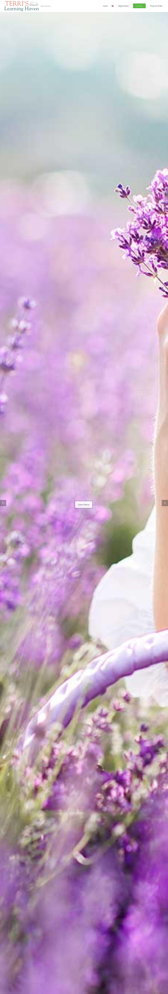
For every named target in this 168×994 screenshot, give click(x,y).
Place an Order (156, 6)
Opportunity (123, 6)
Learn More (83, 504)
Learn (105, 6)
